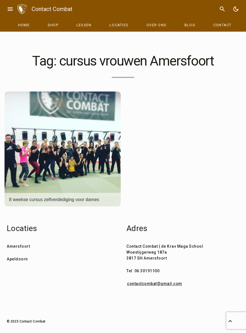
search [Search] (222, 9)
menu (10, 9)
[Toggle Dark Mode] (236, 9)
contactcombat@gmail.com (154, 283)
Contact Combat (52, 9)
